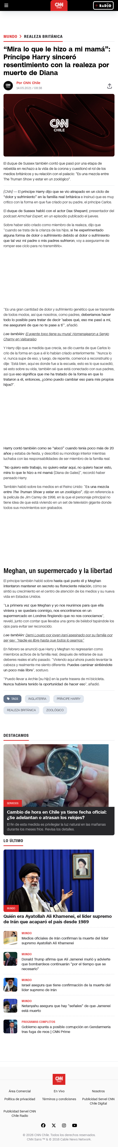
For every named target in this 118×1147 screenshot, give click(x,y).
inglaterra (37, 699)
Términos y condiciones (59, 1099)
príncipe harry (68, 699)
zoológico (55, 710)
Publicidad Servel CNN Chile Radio (19, 1113)
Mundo (10, 36)
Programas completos (38, 1022)
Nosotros (98, 1091)
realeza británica (43, 36)
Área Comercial (20, 1091)
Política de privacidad (19, 1099)
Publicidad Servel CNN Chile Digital (98, 1101)
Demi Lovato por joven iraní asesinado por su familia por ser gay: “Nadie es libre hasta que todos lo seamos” (58, 638)
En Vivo (59, 1091)
